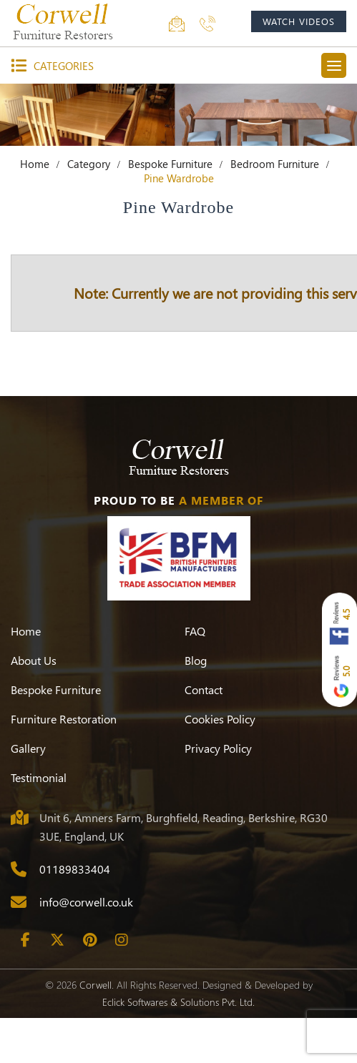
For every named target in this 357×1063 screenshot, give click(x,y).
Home (34, 164)
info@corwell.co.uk (86, 901)
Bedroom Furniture (274, 164)
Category (88, 164)
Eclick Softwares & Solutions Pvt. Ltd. (178, 1002)
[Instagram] (121, 940)
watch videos (299, 21)
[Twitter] (57, 940)
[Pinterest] (89, 940)
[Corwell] (64, 21)
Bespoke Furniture (170, 164)
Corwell (95, 985)
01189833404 (74, 868)
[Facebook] (25, 940)
